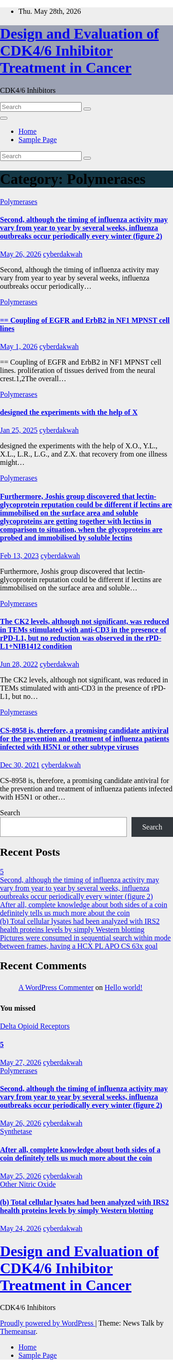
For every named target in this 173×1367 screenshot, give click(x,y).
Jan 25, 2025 (18, 430)
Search (10, 813)
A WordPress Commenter (56, 987)
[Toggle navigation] (3, 118)
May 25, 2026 (20, 1176)
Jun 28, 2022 (19, 664)
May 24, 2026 (20, 1228)
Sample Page (37, 139)
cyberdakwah (62, 254)
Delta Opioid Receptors (35, 1026)
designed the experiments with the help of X (68, 412)
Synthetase (16, 1131)
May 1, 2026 (18, 346)
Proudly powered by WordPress (47, 1323)
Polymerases (18, 202)
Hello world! (124, 987)
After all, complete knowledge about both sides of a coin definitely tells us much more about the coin (83, 909)
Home (27, 131)
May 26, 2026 (20, 254)
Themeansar (18, 1331)
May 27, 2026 (20, 1062)
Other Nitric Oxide (28, 1184)
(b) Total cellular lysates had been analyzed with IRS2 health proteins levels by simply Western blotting (80, 925)
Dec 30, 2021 (20, 765)
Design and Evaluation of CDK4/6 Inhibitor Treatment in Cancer (79, 50)
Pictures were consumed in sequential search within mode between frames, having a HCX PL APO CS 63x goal (85, 942)
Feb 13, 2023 (19, 556)
